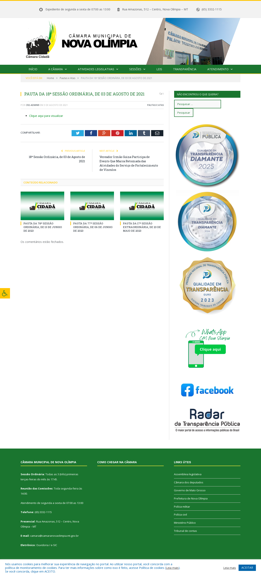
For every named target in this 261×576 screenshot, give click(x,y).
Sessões (135, 69)
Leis (159, 69)
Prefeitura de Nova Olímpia (191, 498)
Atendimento (218, 69)
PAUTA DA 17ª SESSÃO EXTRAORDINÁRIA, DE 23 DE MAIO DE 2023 (142, 227)
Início (33, 69)
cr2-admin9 (32, 104)
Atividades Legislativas (96, 69)
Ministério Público (185, 522)
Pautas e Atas (155, 104)
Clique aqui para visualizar (46, 116)
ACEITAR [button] (247, 567)
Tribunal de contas (185, 531)
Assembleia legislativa (187, 474)
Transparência (184, 69)
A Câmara (55, 69)
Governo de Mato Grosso (190, 490)
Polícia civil (180, 514)
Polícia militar (182, 506)
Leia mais (172, 568)
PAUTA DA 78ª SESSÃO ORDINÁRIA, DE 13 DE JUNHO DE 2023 (42, 227)
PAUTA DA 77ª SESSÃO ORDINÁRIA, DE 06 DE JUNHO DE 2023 (93, 227)
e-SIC (54, 545)
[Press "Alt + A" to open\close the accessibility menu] (5, 293)
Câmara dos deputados (188, 482)
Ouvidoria (42, 545)
